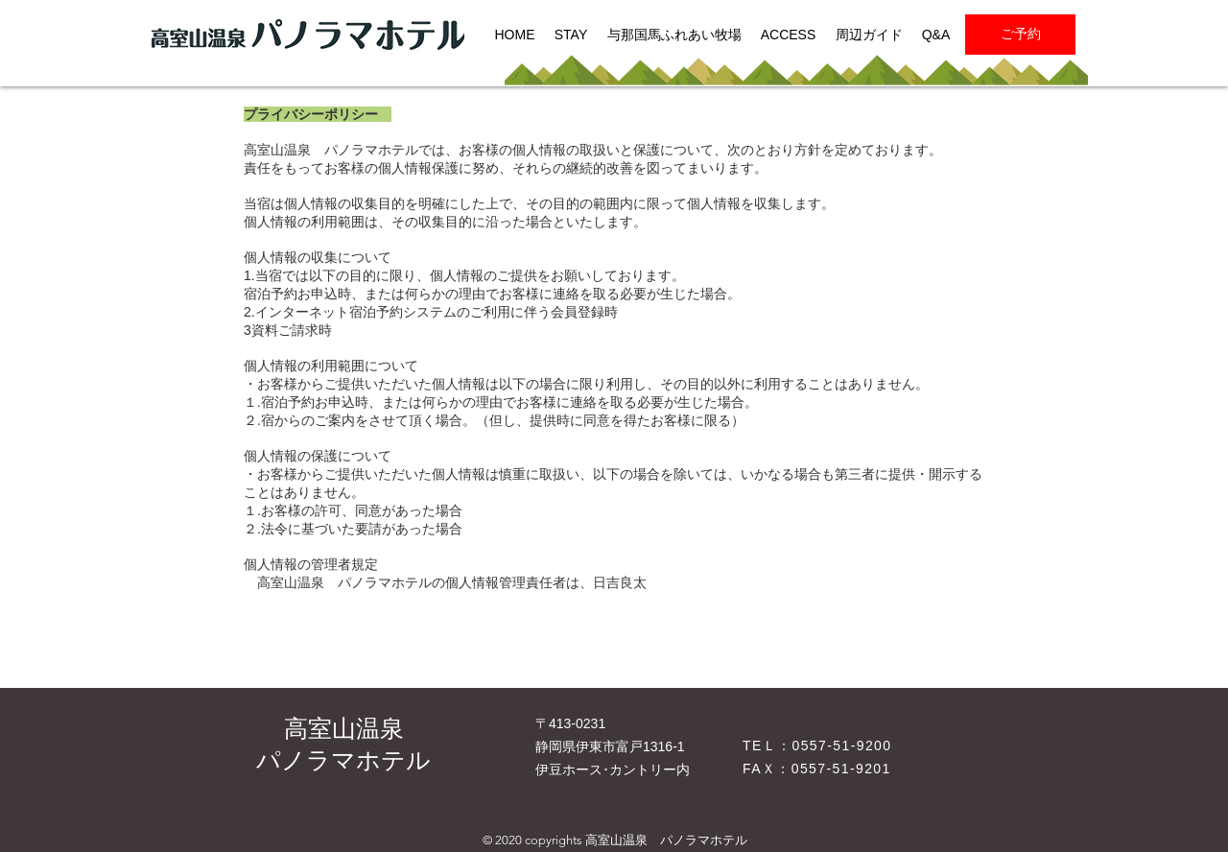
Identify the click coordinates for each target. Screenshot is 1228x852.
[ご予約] (1020, 34)
